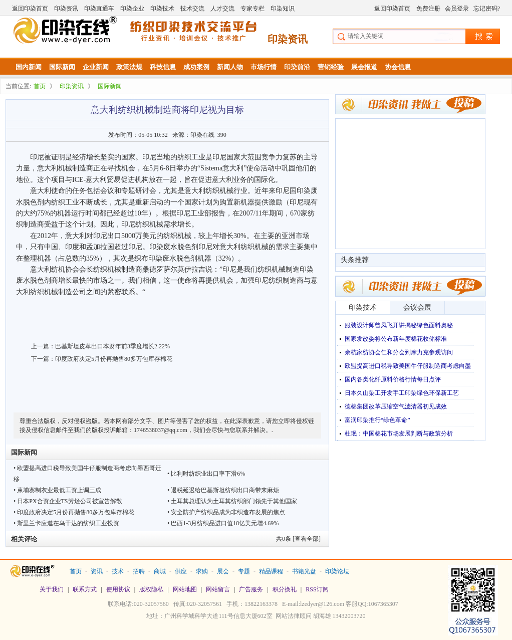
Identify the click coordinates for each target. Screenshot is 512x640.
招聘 (139, 571)
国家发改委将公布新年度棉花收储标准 (396, 338)
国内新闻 (29, 67)
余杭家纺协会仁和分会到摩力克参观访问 (399, 352)
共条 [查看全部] (298, 538)
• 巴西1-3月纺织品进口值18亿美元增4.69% (223, 523)
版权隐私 (151, 589)
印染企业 (132, 8)
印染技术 (162, 8)
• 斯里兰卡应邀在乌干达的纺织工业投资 (66, 523)
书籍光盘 (304, 571)
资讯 (97, 571)
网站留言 (218, 589)
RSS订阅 (317, 589)
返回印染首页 (30, 8)
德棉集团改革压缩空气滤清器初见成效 (396, 406)
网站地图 (185, 589)
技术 (118, 571)
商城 (160, 571)
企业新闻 (96, 67)
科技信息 (163, 67)
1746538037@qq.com (160, 430)
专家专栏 (252, 8)
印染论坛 (337, 571)
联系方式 (85, 589)
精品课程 (271, 571)
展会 (223, 571)
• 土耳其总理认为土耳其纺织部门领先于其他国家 (232, 501)
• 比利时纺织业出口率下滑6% (206, 473)
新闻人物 (230, 67)
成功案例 (196, 67)
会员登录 (457, 8)
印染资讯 (66, 8)
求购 (202, 571)
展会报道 (364, 67)
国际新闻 (62, 67)
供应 (181, 571)
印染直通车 (99, 8)
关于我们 (52, 589)
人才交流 (222, 8)
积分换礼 (285, 589)
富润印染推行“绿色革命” (377, 419)
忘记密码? (486, 8)
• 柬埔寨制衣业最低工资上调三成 (57, 490)
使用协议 (118, 589)
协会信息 (398, 67)
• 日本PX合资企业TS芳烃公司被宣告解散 (68, 501)
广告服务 (251, 589)
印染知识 (283, 8)
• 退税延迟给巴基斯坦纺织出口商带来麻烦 (223, 490)
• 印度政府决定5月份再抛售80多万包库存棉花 (74, 512)
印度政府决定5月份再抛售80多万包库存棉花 (113, 358)
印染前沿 (297, 67)
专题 (244, 571)
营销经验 (331, 67)
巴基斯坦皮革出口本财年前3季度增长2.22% (112, 346)
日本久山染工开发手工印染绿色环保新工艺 (402, 392)
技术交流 (192, 8)
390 (221, 134)
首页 (40, 86)
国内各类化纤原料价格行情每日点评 (393, 379)
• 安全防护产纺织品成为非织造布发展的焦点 (226, 512)
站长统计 (256, 630)
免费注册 (428, 8)
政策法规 (129, 67)
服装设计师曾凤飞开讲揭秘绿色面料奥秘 (399, 325)
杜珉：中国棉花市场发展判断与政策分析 (399, 433)
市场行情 (263, 67)
